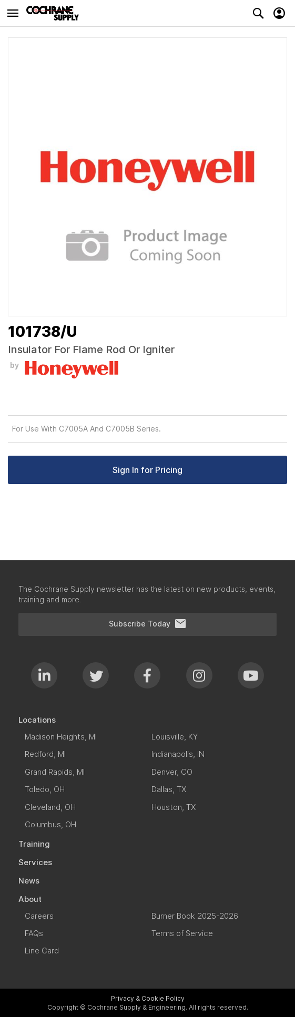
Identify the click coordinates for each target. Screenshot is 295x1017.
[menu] (147, 836)
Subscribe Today (148, 624)
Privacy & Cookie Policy (148, 998)
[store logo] (55, 13)
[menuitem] (147, 720)
